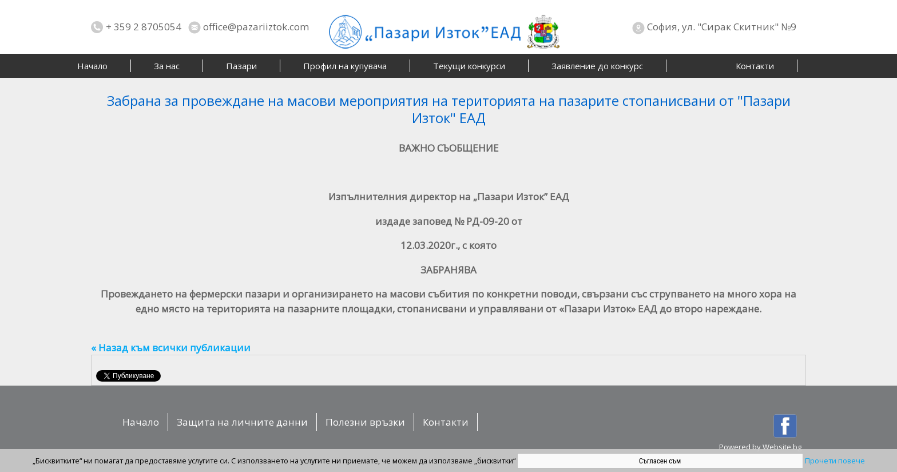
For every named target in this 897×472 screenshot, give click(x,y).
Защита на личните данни (242, 422)
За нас (167, 66)
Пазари (241, 66)
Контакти (755, 66)
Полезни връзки (365, 422)
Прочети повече (835, 460)
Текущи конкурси (469, 66)
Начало (92, 66)
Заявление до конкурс (597, 66)
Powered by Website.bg (760, 447)
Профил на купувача (345, 66)
